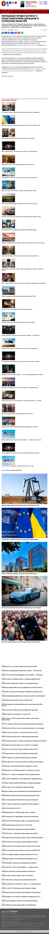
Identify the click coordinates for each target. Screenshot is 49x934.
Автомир (32, 10)
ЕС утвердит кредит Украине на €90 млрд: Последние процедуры (21, 783)
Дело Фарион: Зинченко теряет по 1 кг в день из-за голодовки (20, 745)
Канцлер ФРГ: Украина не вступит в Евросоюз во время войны (20, 539)
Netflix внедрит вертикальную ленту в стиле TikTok (17, 825)
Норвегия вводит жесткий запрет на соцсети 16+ (16, 714)
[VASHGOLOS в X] (10, 3)
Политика (4, 10)
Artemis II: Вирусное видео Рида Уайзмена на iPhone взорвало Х (20, 804)
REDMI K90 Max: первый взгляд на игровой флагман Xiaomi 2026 (20, 795)
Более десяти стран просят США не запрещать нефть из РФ (19, 749)
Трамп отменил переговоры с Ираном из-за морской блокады (20, 683)
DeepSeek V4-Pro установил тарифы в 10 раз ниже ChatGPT (19, 666)
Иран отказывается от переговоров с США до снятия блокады (20, 816)
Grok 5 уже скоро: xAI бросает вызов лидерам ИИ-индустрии (20, 710)
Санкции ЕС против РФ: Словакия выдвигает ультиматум (18, 871)
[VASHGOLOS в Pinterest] (16, 3)
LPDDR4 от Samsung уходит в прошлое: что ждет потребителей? (21, 850)
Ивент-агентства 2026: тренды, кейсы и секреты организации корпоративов (20, 719)
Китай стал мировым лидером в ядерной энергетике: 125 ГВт (20, 854)
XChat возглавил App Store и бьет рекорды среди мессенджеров (21, 642)
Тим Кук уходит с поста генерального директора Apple (18, 787)
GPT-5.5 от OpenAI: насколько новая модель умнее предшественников (22, 724)
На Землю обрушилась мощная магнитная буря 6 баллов (18, 829)
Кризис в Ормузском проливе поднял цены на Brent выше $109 (20, 505)
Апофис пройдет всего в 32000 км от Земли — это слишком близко (21, 884)
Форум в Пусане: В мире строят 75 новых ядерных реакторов (20, 736)
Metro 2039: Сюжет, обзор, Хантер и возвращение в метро (19, 880)
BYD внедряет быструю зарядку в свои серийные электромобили (21, 892)
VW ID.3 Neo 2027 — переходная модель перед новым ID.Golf (20, 833)
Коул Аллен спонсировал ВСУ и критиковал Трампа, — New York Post (22, 671)
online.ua (10, 76)
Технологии (26, 10)
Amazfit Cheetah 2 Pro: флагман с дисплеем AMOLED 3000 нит (20, 842)
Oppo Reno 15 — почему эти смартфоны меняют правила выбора (21, 774)
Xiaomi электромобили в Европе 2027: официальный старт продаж (21, 608)
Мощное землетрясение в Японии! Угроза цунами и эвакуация (20, 800)
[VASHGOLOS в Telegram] (13, 3)
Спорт (3, 12)
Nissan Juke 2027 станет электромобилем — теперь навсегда (20, 867)
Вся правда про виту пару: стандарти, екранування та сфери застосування (24, 741)
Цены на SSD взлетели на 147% (11, 808)
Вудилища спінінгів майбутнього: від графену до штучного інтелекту (22, 687)
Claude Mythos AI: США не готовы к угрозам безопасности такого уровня (23, 728)
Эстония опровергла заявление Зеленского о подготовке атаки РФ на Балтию (22, 705)
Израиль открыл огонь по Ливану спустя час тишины (17, 875)
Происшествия (18, 10)
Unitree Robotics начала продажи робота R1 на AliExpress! (19, 905)
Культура (37, 10)
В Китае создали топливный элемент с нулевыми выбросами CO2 (21, 679)
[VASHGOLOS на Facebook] (7, 3)
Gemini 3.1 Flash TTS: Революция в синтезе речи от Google (19, 888)
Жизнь (44, 10)
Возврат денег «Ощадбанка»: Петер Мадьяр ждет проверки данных (22, 779)
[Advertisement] (24, 87)
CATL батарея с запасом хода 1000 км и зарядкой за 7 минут (20, 766)
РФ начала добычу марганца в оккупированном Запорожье (19, 863)
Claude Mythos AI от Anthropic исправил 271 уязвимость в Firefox (21, 770)
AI (40, 10)
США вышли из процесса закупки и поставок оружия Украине (20, 901)
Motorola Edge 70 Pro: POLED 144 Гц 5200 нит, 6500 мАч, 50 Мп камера (22, 762)
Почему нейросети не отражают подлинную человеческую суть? (21, 896)
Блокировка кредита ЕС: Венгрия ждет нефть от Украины (19, 812)
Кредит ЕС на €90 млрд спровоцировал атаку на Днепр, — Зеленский (22, 675)
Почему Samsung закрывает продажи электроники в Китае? (19, 574)
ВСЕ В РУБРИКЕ (12, 470)
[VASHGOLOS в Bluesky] (8, 5)
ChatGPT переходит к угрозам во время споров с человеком (19, 758)
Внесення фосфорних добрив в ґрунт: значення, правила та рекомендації (23, 696)
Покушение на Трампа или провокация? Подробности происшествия (22, 692)
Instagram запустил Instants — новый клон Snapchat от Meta (20, 732)
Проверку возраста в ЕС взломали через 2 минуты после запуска (21, 846)
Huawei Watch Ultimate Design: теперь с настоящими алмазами (20, 821)
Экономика (10, 10)
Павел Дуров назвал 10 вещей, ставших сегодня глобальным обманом (22, 838)
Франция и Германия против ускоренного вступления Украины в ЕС (21, 791)
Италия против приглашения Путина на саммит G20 (17, 700)
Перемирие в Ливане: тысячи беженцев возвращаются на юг (20, 859)
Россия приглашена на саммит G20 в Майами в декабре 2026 (20, 753)
